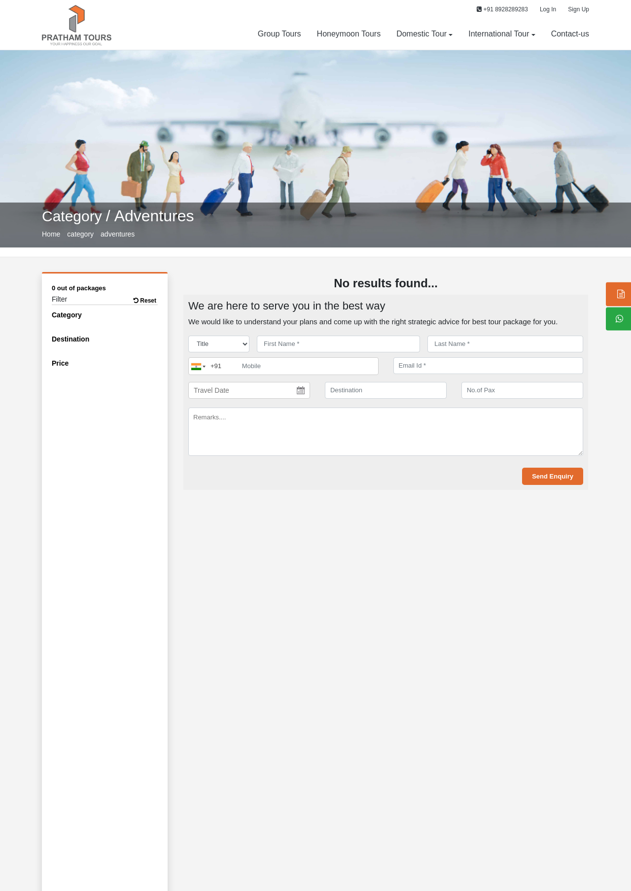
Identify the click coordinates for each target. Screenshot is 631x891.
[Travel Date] (249, 390)
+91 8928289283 (502, 9)
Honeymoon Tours (349, 34)
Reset (145, 300)
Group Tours (279, 34)
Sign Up (578, 9)
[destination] (386, 390)
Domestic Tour (421, 34)
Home (51, 234)
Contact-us (570, 34)
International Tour (498, 34)
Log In (548, 9)
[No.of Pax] (522, 390)
